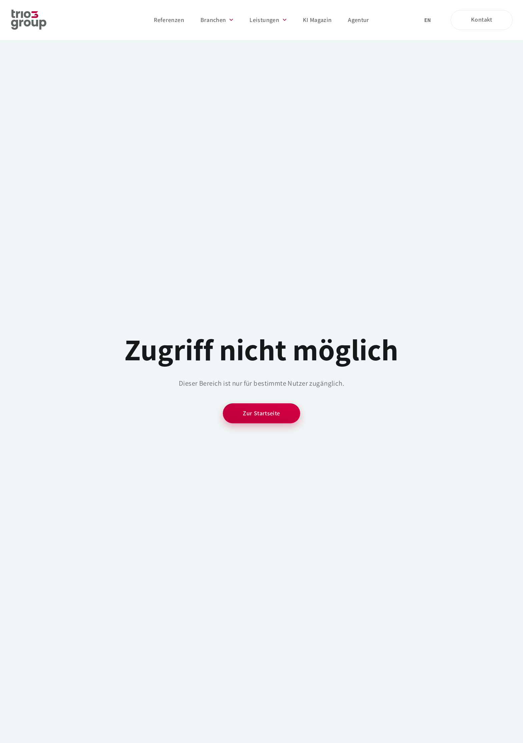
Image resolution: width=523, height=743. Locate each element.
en (427, 20)
